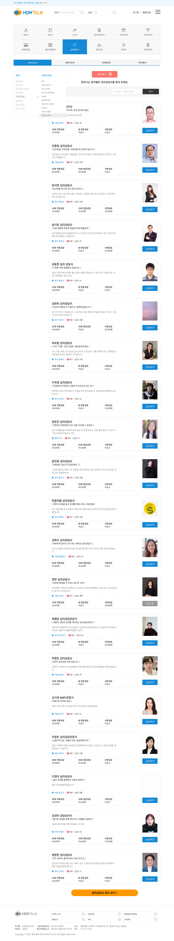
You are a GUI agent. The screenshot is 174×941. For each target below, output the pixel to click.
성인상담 (19, 94)
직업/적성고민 (47, 86)
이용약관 (91, 915)
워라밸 (44, 97)
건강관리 (45, 109)
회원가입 (147, 12)
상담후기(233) (70, 63)
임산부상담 (20, 106)
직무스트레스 (46, 90)
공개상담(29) (106, 63)
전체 (43, 82)
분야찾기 (104, 76)
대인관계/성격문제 (48, 105)
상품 (90, 12)
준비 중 (149, 605)
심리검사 (19, 82)
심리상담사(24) (32, 63)
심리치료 (19, 86)
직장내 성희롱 (47, 116)
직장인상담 (20, 97)
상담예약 (150, 132)
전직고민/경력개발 (48, 94)
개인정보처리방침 (130, 915)
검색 (82, 12)
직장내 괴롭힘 (47, 113)
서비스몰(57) (142, 63)
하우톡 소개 (56, 915)
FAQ (89, 920)
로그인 (136, 12)
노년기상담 (20, 109)
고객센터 (127, 920)
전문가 (57, 12)
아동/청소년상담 (22, 90)
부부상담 (19, 102)
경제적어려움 (46, 101)
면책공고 (55, 920)
